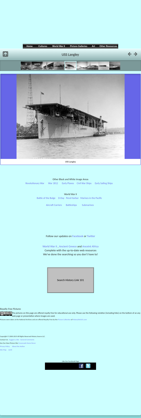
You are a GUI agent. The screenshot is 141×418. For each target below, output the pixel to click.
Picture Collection (64, 319)
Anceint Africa (90, 246)
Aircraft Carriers (54, 205)
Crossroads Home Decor (27, 343)
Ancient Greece (68, 246)
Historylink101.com (80, 319)
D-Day (61, 198)
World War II (49, 246)
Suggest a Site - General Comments (21, 340)
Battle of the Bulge (46, 198)
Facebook (77, 236)
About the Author (18, 346)
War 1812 (53, 183)
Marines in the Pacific (91, 198)
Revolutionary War (35, 183)
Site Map (3, 350)
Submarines (88, 205)
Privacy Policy (5, 346)
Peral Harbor (72, 198)
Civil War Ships (84, 183)
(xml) (10, 350)
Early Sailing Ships (104, 183)
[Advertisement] (70, 24)
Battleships (71, 205)
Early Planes (68, 183)
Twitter (91, 236)
